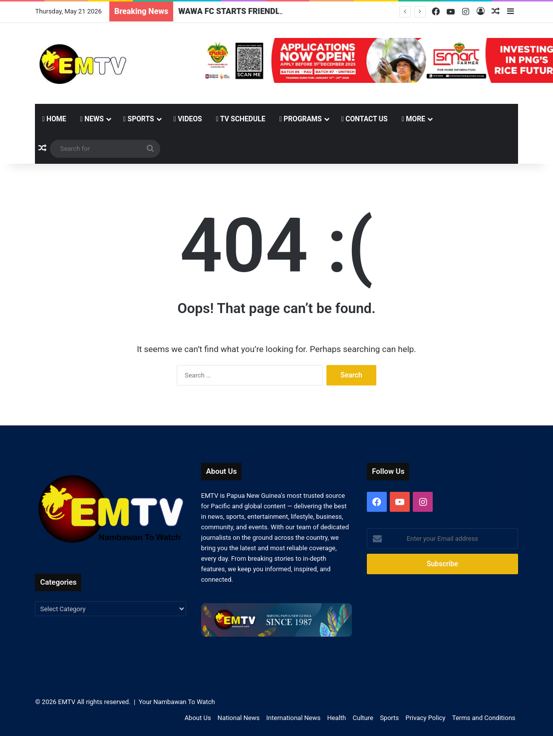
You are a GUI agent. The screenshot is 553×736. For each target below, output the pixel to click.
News (92, 119)
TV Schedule (241, 119)
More (413, 119)
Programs (300, 119)
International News (294, 718)
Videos (188, 119)
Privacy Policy (425, 718)
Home (54, 119)
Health (336, 718)
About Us (198, 718)
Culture (363, 718)
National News (239, 718)
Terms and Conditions (484, 718)
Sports (138, 119)
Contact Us (364, 119)
